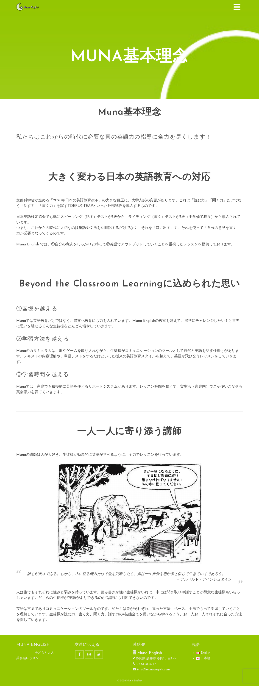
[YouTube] (98, 654)
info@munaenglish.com (151, 669)
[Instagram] (89, 654)
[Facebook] (79, 654)
